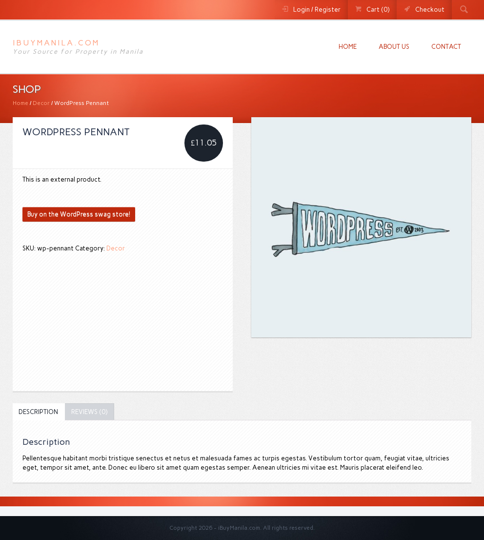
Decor (41, 103)
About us (394, 46)
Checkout (429, 9)
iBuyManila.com (56, 42)
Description (38, 411)
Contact (446, 46)
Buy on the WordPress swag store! (78, 214)
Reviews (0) (89, 411)
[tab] (38, 411)
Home (348, 46)
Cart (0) (377, 9)
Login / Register (317, 9)
